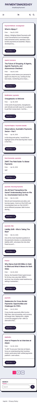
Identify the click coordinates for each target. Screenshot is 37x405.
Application (8, 337)
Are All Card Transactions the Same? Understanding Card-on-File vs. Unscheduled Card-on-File (18, 192)
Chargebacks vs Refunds (14, 99)
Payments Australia (21, 125)
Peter (6, 32)
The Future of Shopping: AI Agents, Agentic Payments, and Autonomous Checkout (18, 66)
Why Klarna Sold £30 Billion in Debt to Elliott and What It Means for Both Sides (18, 266)
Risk (12, 226)
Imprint (5, 401)
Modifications (8, 95)
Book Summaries (9, 158)
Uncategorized (20, 25)
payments (16, 95)
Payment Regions (10, 125)
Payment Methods (10, 25)
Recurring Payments (17, 186)
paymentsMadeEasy (18, 4)
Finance (7, 260)
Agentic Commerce (10, 60)
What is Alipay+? (11, 29)
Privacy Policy (13, 401)
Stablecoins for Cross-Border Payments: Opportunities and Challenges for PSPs (16, 303)
